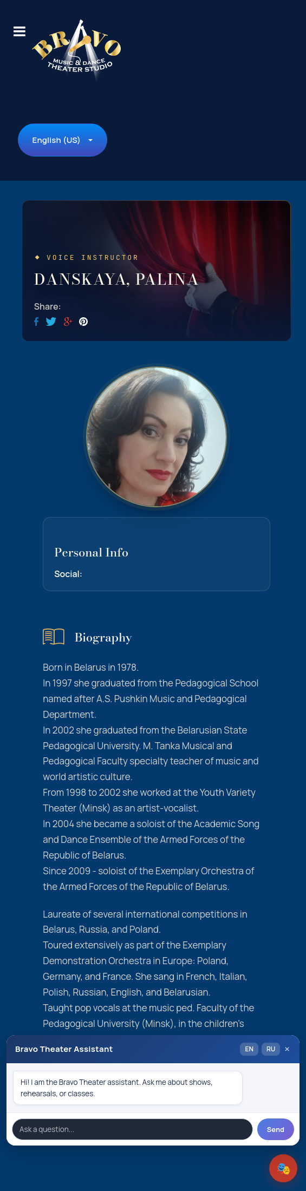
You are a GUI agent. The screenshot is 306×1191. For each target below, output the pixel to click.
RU (270, 1048)
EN (249, 1048)
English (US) (56, 140)
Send (275, 1129)
